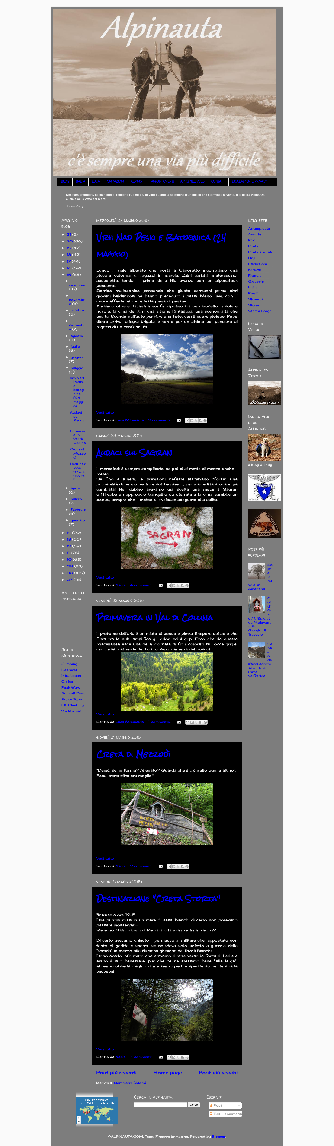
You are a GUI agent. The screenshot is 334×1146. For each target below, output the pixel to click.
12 (69, 546)
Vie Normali (71, 711)
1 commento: (160, 722)
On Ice (67, 681)
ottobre (77, 310)
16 (69, 268)
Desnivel (69, 670)
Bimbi (253, 246)
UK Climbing (72, 705)
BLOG (65, 181)
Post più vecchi (218, 1072)
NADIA (80, 181)
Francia (254, 275)
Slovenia (255, 299)
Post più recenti (116, 1072)
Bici (251, 240)
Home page (168, 1072)
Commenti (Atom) (130, 1083)
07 (70, 580)
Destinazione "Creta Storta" (158, 898)
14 (69, 533)
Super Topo (71, 699)
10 (70, 559)
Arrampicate (259, 228)
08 (70, 573)
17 (69, 261)
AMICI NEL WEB (192, 181)
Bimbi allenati (260, 252)
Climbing (69, 664)
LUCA (96, 181)
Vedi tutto (105, 412)
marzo (76, 499)
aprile (75, 488)
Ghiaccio (256, 281)
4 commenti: (142, 585)
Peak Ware (70, 687)
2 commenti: (160, 420)
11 (69, 553)
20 (70, 241)
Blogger (218, 1136)
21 (69, 234)
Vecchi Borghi (260, 311)
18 (69, 254)
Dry (251, 258)
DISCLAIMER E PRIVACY (249, 181)
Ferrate (254, 270)
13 (69, 539)
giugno (77, 357)
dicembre (77, 285)
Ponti (253, 293)
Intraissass (71, 675)
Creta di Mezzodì (133, 754)
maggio (77, 368)
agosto (77, 336)
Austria (254, 234)
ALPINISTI (137, 181)
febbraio (78, 509)
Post (216, 1105)
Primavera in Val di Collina (154, 617)
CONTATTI (218, 181)
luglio (75, 346)
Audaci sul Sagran (134, 452)
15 (69, 275)
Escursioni (257, 264)
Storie (253, 305)
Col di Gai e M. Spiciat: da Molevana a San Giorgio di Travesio (259, 616)
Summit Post (73, 693)
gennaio (78, 520)
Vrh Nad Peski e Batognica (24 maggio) (77, 392)
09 (70, 566)
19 (69, 248)
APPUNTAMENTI (162, 181)
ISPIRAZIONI (115, 181)
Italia (252, 287)
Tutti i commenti (226, 1114)
